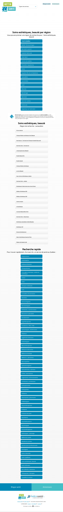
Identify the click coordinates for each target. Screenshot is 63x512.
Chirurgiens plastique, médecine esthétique (30, 273)
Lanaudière (25, 77)
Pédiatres (24, 393)
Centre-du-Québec (27, 61)
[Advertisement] (31, 21)
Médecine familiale (27, 353)
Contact (39, 504)
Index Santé (26, 502)
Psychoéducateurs (27, 421)
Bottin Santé (20, 502)
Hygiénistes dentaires (27, 337)
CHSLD (23, 278)
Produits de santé (26, 413)
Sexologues (25, 449)
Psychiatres (25, 417)
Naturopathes (25, 361)
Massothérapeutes (27, 345)
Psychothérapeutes (27, 429)
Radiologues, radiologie (28, 433)
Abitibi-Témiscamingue (28, 45)
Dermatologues (26, 306)
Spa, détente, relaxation (28, 469)
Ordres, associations (27, 373)
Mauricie (24, 89)
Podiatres (24, 409)
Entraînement (25, 317)
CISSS (23, 282)
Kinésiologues (25, 341)
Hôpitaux (24, 333)
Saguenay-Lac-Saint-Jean (28, 109)
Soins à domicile (26, 453)
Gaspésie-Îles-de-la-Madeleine (30, 73)
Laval (23, 85)
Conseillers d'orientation (28, 294)
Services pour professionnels (29, 445)
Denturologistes (26, 302)
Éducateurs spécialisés (28, 314)
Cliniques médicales (27, 286)
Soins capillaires (26, 457)
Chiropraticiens (26, 268)
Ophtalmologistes (26, 365)
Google (29, 504)
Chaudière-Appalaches (28, 65)
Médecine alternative (27, 349)
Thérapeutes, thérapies (28, 473)
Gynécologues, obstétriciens (29, 329)
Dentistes (24, 298)
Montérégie (25, 93)
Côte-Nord (24, 57)
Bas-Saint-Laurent (27, 49)
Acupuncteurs (25, 256)
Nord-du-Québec (26, 101)
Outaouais (24, 105)
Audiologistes (25, 260)
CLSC (23, 290)
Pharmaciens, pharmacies (29, 397)
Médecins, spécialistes (28, 357)
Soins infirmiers (26, 465)
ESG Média (34, 504)
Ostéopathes (25, 389)
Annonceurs (55, 3)
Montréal (24, 97)
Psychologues (25, 425)
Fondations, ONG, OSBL (28, 325)
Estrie (23, 69)
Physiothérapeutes (27, 405)
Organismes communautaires (30, 377)
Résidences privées (27, 441)
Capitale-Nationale (27, 53)
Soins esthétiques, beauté (29, 461)
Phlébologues (25, 401)
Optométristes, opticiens (28, 369)
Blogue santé (47, 3)
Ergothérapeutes (26, 321)
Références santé (26, 437)
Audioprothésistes (27, 264)
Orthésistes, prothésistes (28, 381)
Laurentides (25, 81)
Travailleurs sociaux (27, 477)
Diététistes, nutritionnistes (29, 310)
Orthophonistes (26, 385)
